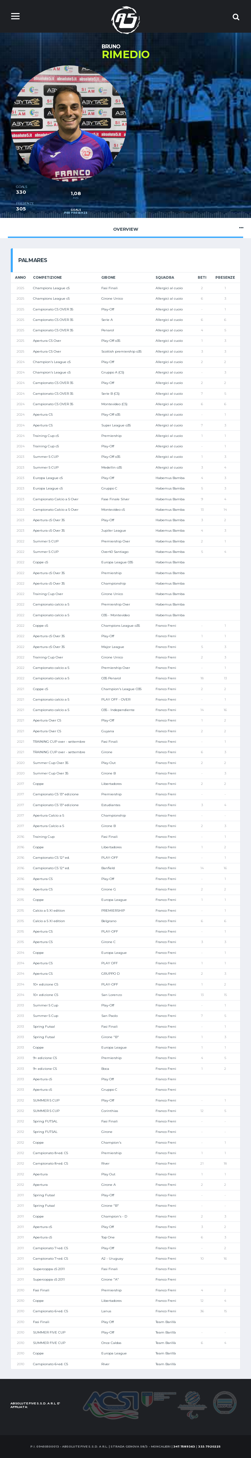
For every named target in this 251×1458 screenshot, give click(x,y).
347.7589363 (184, 1446)
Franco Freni (166, 625)
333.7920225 (209, 1446)
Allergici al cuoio (169, 288)
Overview (125, 228)
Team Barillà (166, 1322)
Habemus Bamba (170, 478)
